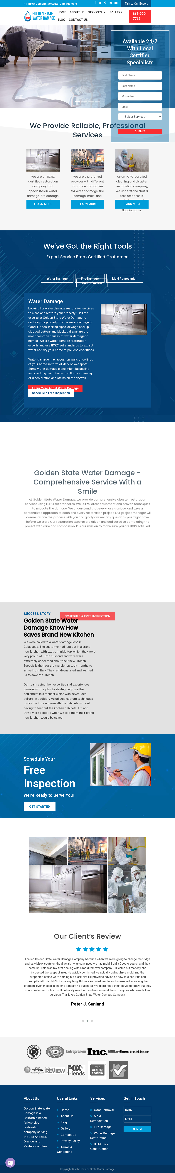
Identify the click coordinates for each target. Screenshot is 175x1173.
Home (62, 12)
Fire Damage (103, 1127)
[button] (83, 1021)
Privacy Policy (70, 1141)
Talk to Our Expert (136, 3)
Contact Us (78, 19)
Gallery (116, 12)
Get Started (39, 806)
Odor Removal (104, 1110)
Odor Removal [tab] (92, 283)
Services (97, 12)
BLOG (61, 19)
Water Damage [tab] (57, 278)
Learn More (43, 204)
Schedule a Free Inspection (51, 393)
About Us (77, 12)
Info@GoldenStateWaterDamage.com (52, 3)
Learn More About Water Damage (55, 388)
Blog (64, 1122)
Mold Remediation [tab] (124, 278)
